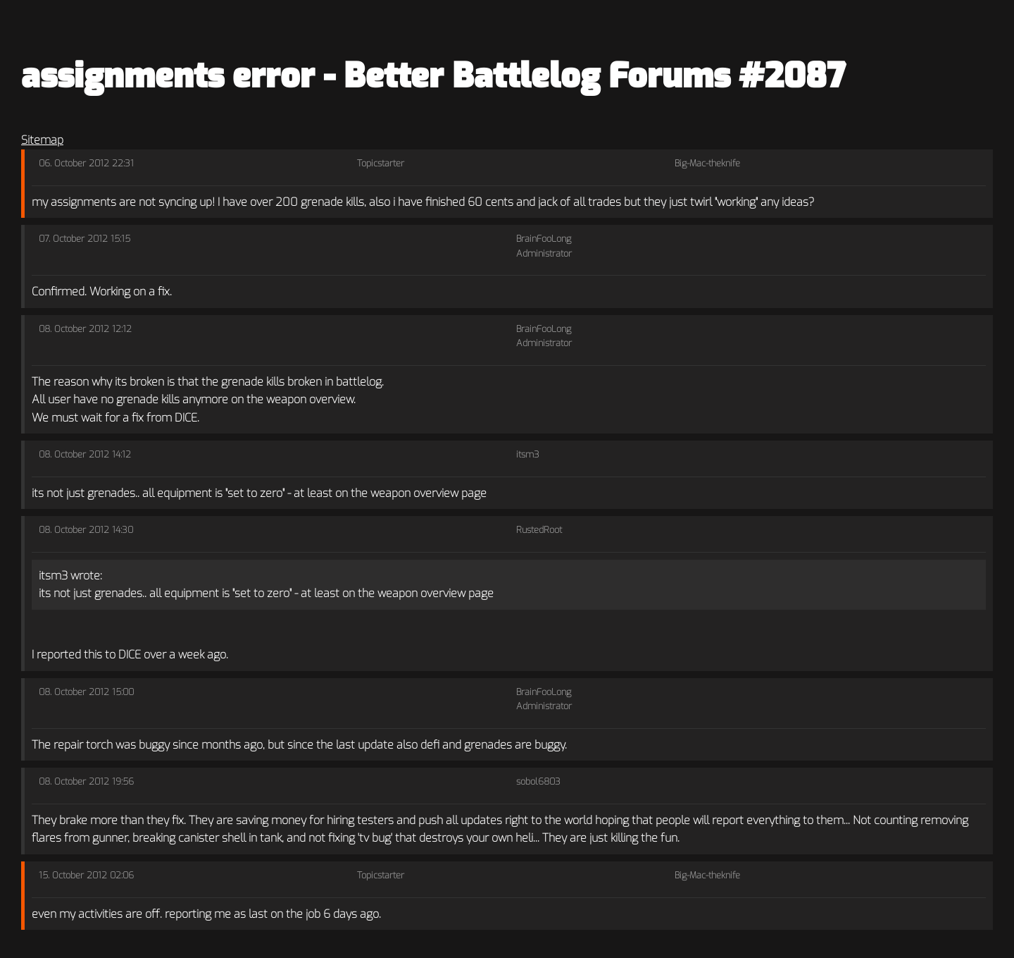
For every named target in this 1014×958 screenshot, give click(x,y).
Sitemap (42, 140)
